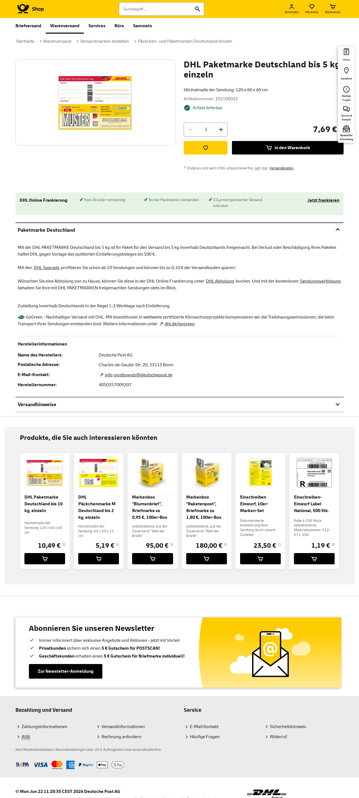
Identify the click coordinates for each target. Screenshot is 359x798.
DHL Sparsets (46, 267)
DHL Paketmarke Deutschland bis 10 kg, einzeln (43, 503)
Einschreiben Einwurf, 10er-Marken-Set (254, 503)
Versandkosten (281, 168)
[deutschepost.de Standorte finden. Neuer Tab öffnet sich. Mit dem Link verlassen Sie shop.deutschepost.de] (346, 74)
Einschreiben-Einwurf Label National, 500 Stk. (311, 503)
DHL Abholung (220, 281)
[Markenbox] (152, 558)
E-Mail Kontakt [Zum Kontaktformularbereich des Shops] (204, 726)
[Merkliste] (312, 9)
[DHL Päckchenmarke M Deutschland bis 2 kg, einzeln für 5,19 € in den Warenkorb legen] (98, 558)
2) (333, 544)
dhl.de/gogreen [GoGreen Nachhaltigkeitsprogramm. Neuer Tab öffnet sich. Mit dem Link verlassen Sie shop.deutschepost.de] (180, 324)
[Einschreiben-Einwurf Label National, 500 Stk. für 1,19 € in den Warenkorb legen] (314, 558)
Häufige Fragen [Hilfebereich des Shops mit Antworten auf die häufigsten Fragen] (205, 737)
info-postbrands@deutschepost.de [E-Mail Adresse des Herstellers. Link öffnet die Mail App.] (138, 375)
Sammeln (142, 26)
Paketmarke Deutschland (179, 229)
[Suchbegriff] (161, 9)
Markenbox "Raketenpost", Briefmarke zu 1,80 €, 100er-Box (203, 507)
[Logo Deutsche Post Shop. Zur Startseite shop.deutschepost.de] (29, 9)
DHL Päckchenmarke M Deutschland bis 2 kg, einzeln (97, 507)
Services (96, 26)
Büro (119, 26)
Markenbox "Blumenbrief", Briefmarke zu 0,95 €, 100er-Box (149, 507)
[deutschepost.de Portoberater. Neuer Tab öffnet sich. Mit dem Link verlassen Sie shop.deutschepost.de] (346, 55)
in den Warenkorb (288, 147)
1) (63, 544)
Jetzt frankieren (323, 200)
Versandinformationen (123, 726)
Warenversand (64, 26)
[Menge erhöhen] (221, 129)
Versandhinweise (179, 404)
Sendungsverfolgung (320, 281)
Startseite (25, 41)
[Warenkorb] (333, 9)
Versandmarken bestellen (104, 41)
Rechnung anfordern (121, 737)
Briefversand (28, 26)
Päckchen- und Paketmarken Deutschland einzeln (185, 41)
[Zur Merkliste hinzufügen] (205, 147)
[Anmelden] (291, 9)
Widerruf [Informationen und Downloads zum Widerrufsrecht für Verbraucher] (278, 737)
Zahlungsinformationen (44, 726)
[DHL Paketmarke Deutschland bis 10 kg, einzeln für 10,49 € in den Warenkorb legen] (44, 558)
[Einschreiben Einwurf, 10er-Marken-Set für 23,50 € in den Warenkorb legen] (260, 558)
